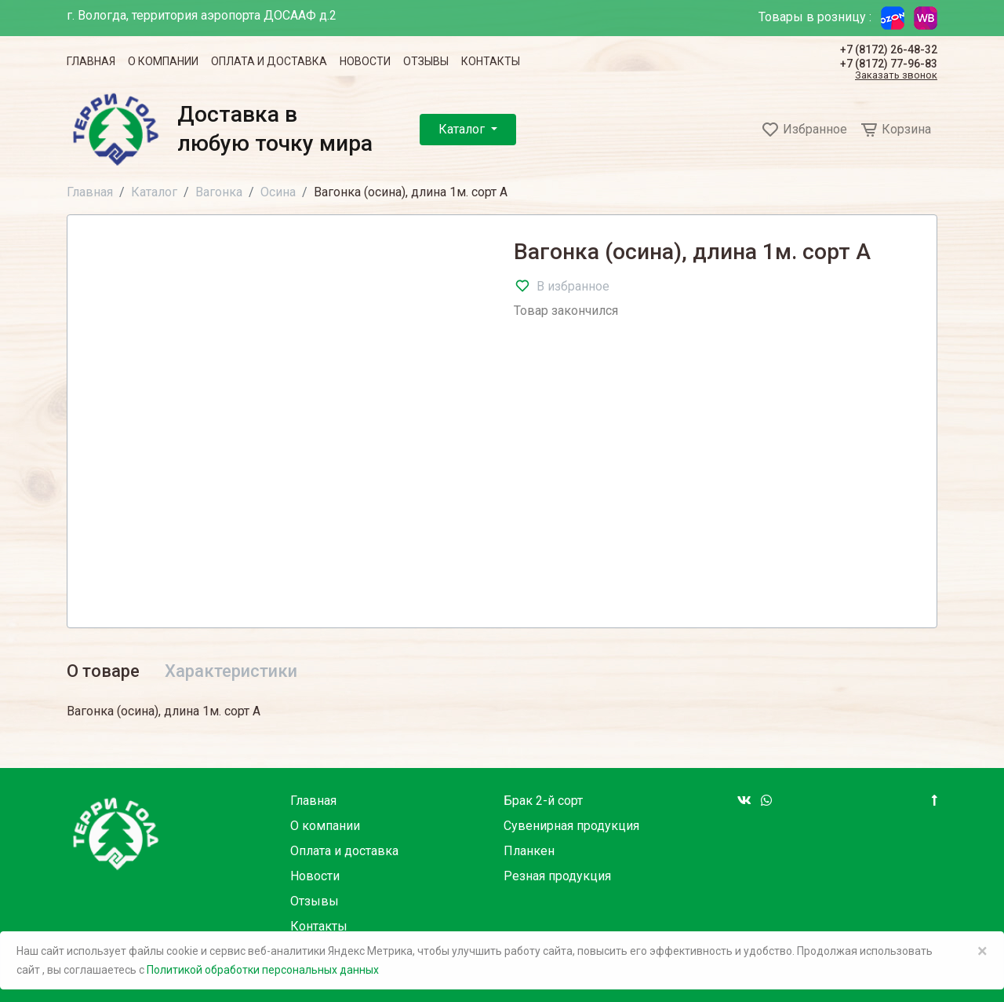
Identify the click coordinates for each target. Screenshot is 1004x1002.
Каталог (463, 129)
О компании (163, 61)
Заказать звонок (896, 76)
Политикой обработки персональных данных (263, 970)
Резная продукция (557, 876)
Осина (278, 192)
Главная (91, 61)
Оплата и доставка (269, 61)
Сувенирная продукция (571, 825)
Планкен (529, 850)
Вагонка (218, 192)
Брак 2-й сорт (543, 800)
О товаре (103, 671)
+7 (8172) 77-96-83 (888, 63)
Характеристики (231, 671)
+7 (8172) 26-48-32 (888, 49)
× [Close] (982, 951)
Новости (365, 61)
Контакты (490, 61)
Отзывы (426, 61)
